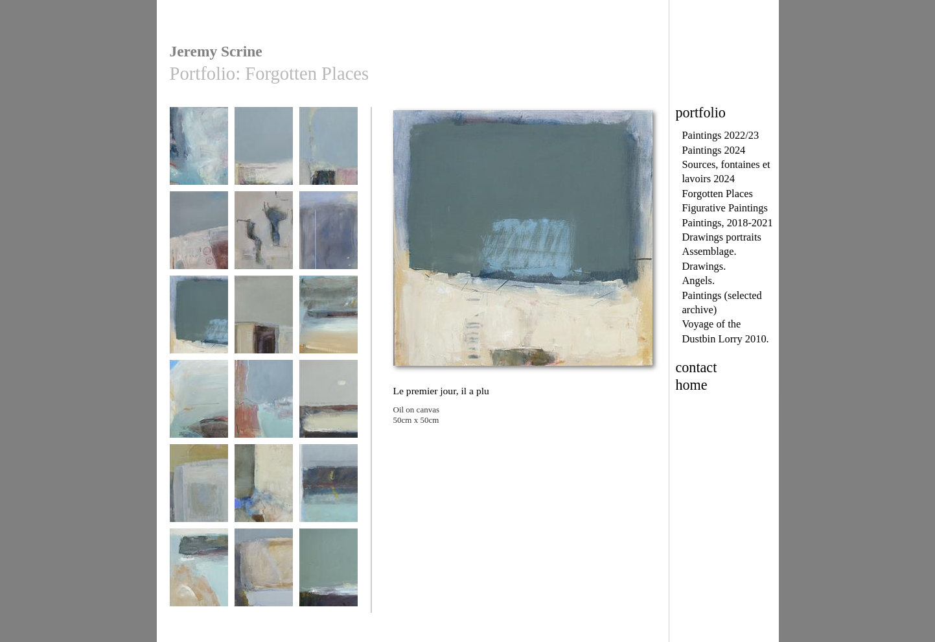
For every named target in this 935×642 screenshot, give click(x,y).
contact (696, 367)
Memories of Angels (328, 241)
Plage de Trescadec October (199, 578)
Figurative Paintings (725, 208)
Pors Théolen (328, 152)
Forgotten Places (717, 193)
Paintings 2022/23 (720, 135)
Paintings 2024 (714, 150)
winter (328, 574)
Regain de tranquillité (199, 156)
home (692, 385)
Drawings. (704, 266)
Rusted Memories (199, 236)
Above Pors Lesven (199, 409)
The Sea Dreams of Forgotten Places (264, 156)
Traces (264, 489)
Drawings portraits (721, 237)
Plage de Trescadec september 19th (328, 325)
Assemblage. (709, 251)
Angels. (698, 280)
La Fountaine (199, 489)
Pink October (264, 236)
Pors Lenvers (328, 489)
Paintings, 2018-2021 (727, 223)
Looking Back (264, 574)
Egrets (328, 405)
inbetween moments (264, 409)
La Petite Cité (264, 321)
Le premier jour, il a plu (199, 325)
